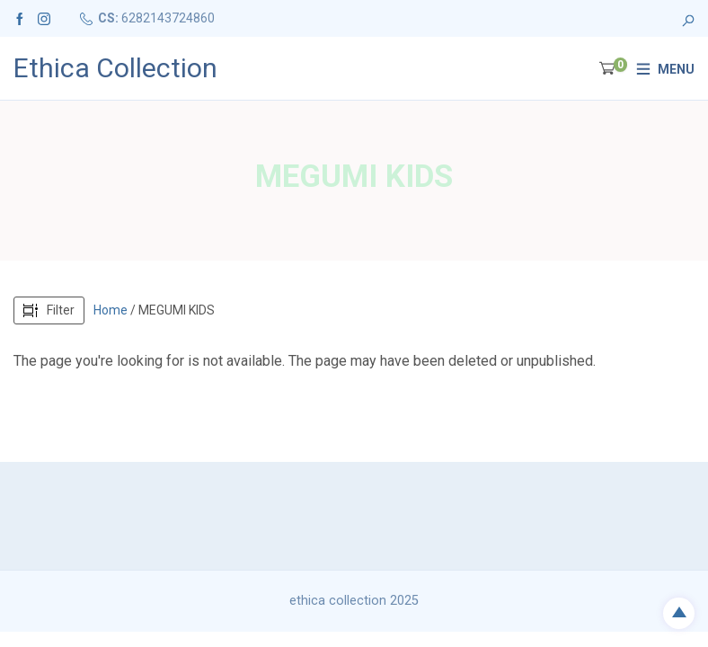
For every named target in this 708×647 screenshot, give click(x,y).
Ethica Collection (115, 68)
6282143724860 (168, 18)
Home (110, 310)
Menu (676, 69)
